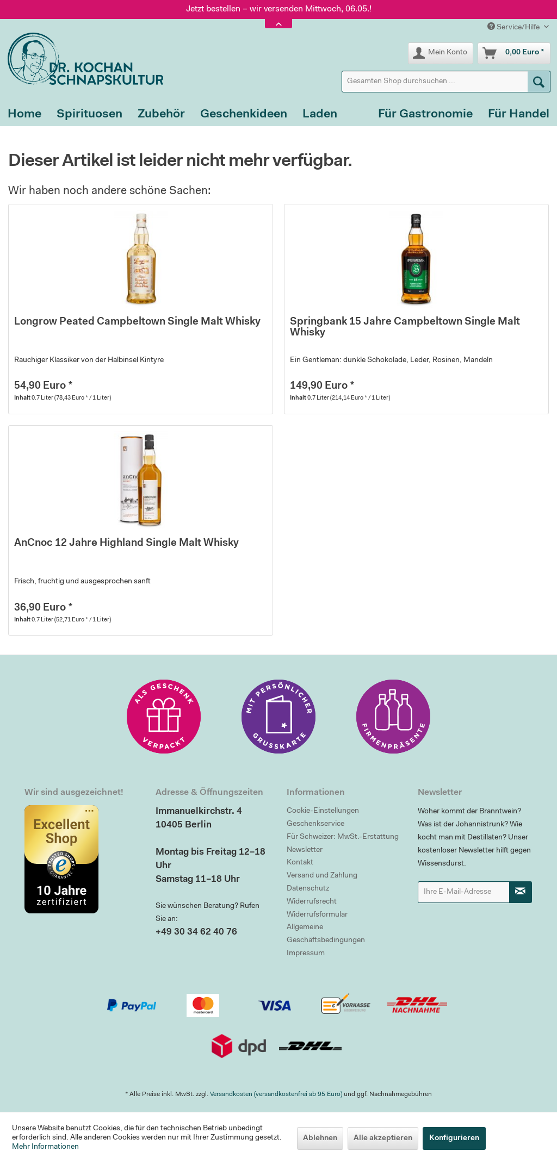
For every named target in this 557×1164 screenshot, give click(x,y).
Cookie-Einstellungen (323, 811)
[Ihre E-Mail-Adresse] (464, 892)
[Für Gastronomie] (425, 114)
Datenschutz (308, 889)
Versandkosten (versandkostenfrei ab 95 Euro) (276, 1094)
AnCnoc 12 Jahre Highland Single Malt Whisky (126, 543)
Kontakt (300, 863)
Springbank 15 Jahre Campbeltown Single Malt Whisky (405, 327)
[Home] (24, 114)
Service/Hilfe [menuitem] (514, 27)
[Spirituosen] (89, 114)
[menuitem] (446, 81)
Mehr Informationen (45, 1147)
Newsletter (305, 850)
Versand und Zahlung (322, 876)
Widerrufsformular (317, 915)
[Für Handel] (518, 114)
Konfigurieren (454, 1138)
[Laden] (320, 114)
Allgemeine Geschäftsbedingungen (326, 934)
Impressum (306, 953)
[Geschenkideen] (244, 114)
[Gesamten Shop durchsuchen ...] (446, 81)
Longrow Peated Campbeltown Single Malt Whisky (137, 322)
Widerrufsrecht (312, 902)
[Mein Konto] (440, 53)
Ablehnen (320, 1138)
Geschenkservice (315, 824)
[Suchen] (539, 81)
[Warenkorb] (514, 53)
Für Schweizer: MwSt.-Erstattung (343, 837)
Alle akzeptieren (383, 1138)
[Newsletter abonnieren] (520, 892)
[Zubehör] (161, 114)
